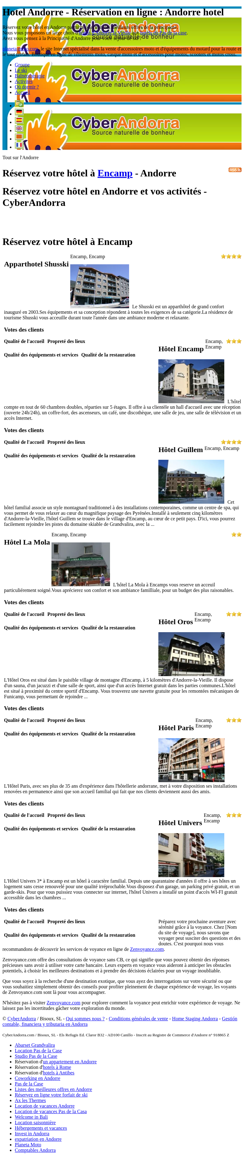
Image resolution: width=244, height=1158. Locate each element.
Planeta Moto (28, 1144)
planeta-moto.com (20, 48)
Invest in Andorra (32, 1133)
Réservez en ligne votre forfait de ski (51, 1094)
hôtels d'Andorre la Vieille (105, 32)
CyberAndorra (21, 1018)
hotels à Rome (57, 1067)
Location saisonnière (35, 1122)
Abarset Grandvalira (35, 1045)
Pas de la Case (29, 1083)
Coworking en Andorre (37, 1078)
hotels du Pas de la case (163, 32)
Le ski (21, 70)
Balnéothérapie (30, 75)
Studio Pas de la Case (36, 1056)
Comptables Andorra (35, 1150)
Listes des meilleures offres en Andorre (53, 1089)
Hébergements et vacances (41, 1128)
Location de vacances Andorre (45, 1106)
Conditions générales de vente (138, 1018)
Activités (24, 81)
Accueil (22, 92)
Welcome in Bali (31, 1117)
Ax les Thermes (30, 1100)
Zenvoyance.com (147, 949)
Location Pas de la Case (38, 1050)
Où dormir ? (27, 86)
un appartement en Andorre (70, 1061)
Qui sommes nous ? (85, 1018)
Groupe (22, 64)
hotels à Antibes (58, 1072)
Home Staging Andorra (195, 1018)
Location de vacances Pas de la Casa (51, 1111)
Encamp (115, 173)
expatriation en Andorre (38, 1139)
